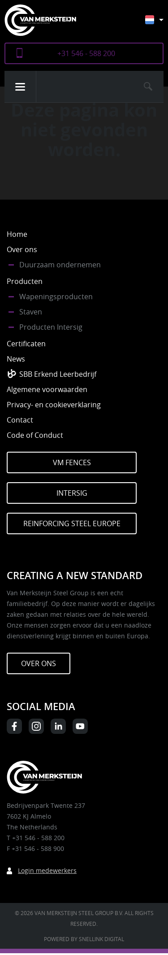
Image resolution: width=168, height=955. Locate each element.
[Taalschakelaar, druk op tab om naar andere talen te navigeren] (161, 24)
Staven (30, 312)
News (16, 359)
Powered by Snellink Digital (84, 938)
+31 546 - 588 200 (86, 53)
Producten (25, 281)
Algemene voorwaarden (47, 389)
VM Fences (72, 462)
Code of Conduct (35, 435)
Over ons (22, 249)
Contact (20, 420)
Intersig (71, 493)
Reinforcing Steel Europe (72, 523)
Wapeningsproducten (56, 296)
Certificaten (26, 344)
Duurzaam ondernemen (60, 265)
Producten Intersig (50, 327)
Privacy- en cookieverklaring (54, 405)
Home (17, 234)
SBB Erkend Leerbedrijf (57, 374)
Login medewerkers (47, 870)
